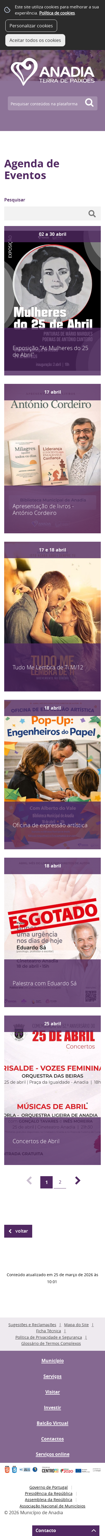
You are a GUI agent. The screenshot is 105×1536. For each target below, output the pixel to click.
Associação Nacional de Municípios (52, 1506)
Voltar (21, 1231)
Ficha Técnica (48, 1330)
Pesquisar (14, 200)
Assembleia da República (48, 1499)
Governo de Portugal (48, 1487)
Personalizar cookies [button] (31, 26)
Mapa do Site (76, 1324)
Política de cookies (57, 13)
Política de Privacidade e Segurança (48, 1337)
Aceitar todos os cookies (35, 40)
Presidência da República (49, 1493)
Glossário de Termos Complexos (51, 1343)
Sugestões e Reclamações (32, 1324)
